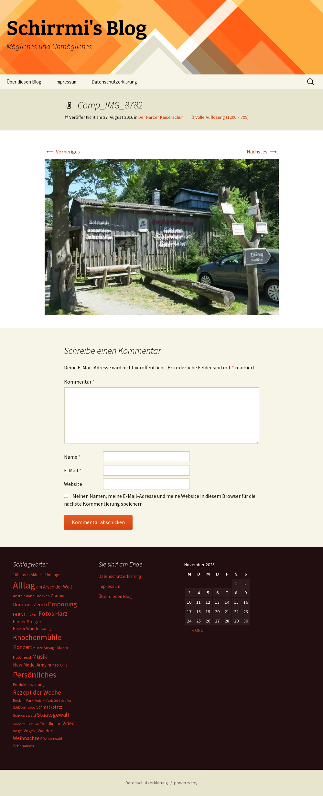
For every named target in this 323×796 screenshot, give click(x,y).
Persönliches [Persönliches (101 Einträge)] (34, 674)
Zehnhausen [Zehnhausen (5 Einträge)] (23, 746)
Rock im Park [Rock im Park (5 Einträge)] (23, 700)
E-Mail (72, 470)
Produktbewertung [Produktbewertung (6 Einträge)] (29, 684)
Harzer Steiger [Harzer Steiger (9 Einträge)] (27, 621)
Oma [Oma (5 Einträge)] (64, 665)
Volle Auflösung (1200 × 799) (222, 117)
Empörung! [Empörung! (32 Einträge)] (63, 604)
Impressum (66, 82)
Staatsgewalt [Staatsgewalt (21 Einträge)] (53, 714)
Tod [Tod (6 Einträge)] (43, 723)
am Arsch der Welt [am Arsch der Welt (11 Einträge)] (54, 587)
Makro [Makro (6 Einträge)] (62, 647)
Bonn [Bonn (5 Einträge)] (30, 596)
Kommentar (79, 381)
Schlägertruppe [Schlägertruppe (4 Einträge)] (24, 707)
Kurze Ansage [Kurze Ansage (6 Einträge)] (44, 647)
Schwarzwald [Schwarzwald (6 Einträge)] (24, 715)
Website (73, 484)
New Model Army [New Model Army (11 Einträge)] (30, 665)
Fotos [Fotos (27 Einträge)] (46, 613)
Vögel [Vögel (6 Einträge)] (18, 730)
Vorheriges (62, 151)
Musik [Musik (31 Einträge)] (39, 656)
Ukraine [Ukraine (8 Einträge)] (54, 723)
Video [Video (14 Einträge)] (68, 723)
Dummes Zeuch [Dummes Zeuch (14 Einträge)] (30, 604)
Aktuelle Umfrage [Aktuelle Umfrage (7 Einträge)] (45, 574)
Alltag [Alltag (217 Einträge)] (24, 585)
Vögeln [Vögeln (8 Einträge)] (30, 731)
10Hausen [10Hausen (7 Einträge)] (21, 574)
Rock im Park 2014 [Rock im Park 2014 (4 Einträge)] (47, 701)
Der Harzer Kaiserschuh (161, 117)
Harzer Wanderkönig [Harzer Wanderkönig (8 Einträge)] (32, 628)
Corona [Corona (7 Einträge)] (57, 596)
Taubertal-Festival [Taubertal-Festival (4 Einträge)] (26, 724)
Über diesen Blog (23, 82)
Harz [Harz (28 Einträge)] (61, 613)
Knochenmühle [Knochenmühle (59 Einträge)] (37, 637)
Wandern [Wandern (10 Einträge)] (46, 731)
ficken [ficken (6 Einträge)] (32, 614)
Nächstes (263, 151)
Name (72, 457)
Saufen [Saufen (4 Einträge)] (66, 701)
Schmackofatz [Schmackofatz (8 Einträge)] (49, 707)
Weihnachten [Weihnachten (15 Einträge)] (27, 738)
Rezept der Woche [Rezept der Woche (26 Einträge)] (37, 692)
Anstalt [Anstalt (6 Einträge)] (19, 595)
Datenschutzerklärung (114, 82)
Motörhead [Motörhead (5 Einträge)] (22, 657)
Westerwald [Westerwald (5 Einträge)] (52, 738)
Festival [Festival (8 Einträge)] (20, 614)
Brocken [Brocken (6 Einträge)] (43, 595)
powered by (186, 783)
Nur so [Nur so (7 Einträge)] (53, 665)
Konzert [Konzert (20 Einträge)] (22, 647)
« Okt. (197, 630)
